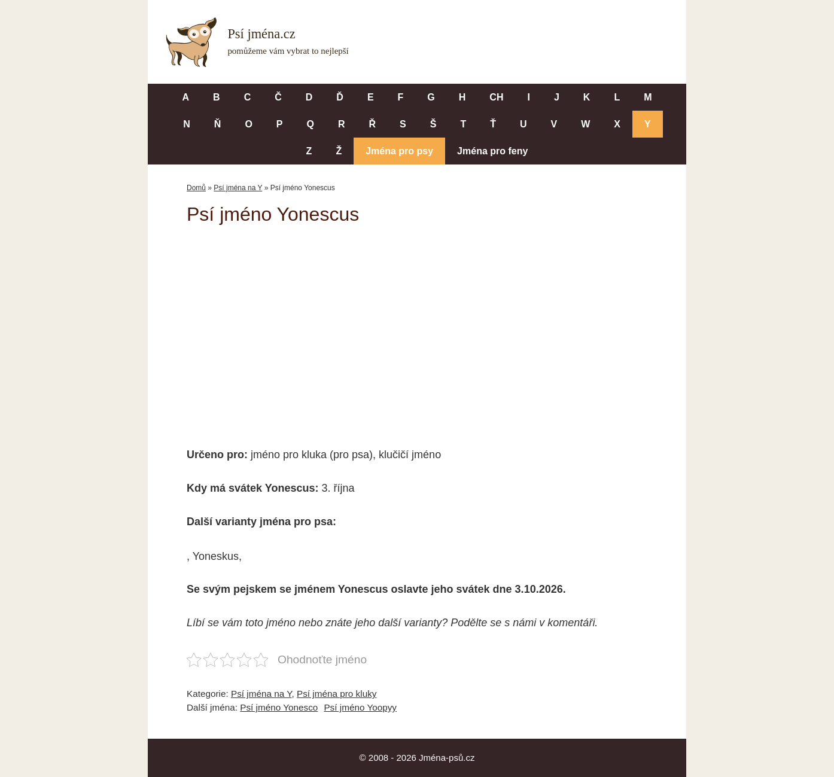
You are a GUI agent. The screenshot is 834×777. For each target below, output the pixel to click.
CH (496, 97)
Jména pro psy (399, 151)
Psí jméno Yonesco (279, 707)
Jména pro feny (492, 151)
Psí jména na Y (238, 188)
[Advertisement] (417, 328)
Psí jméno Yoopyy (360, 707)
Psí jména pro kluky (336, 693)
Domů (196, 188)
